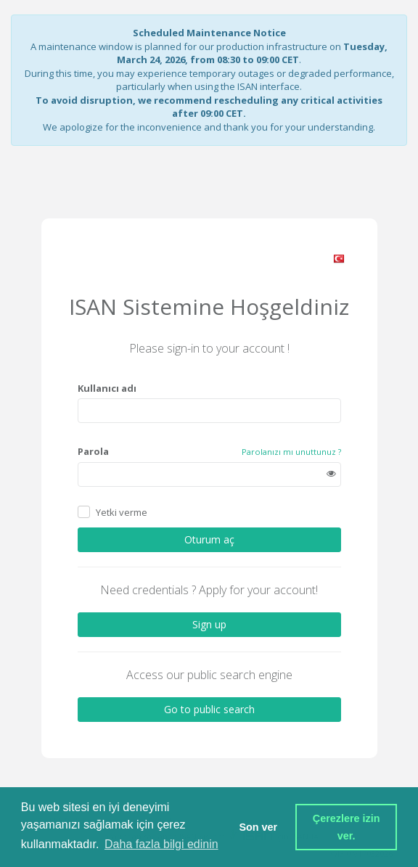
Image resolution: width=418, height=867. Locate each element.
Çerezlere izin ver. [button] (348, 827)
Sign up (209, 624)
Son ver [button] (258, 827)
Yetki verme (121, 511)
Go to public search (209, 709)
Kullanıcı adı (107, 388)
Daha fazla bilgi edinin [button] (161, 844)
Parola (93, 451)
